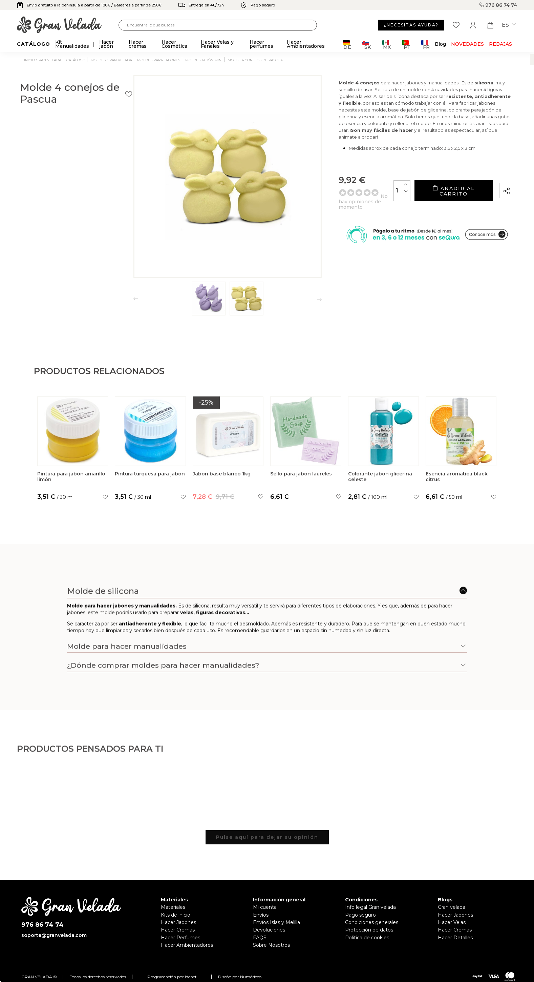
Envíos (261, 915)
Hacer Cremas (178, 930)
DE (347, 44)
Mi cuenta (265, 907)
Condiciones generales (371, 922)
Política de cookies (367, 938)
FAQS (259, 938)
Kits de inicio (175, 915)
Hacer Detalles (455, 938)
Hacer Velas (452, 922)
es (509, 25)
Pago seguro (360, 915)
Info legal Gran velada (370, 907)
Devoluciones (269, 930)
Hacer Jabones (178, 922)
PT (406, 44)
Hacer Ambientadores (187, 945)
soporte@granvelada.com (54, 935)
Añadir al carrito (435, 200)
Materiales (173, 907)
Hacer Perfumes (180, 938)
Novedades (467, 44)
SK (366, 44)
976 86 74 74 (498, 5)
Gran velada (451, 907)
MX (386, 44)
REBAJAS (500, 44)
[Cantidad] (366, 199)
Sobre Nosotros (271, 945)
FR (425, 44)
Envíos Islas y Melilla (276, 922)
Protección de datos (369, 930)
